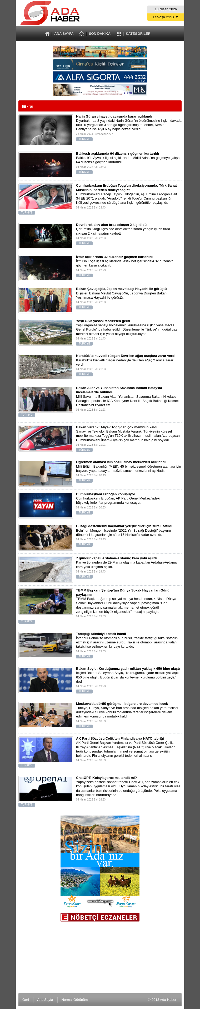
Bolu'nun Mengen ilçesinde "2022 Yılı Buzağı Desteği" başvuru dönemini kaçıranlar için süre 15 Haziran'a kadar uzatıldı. (100, 536)
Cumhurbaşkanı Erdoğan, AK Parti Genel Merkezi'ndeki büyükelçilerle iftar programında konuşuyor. (100, 504)
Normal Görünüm (75, 1000)
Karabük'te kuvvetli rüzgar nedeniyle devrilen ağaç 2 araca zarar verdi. (100, 366)
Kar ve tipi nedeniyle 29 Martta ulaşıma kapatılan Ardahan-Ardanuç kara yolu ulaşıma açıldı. (100, 568)
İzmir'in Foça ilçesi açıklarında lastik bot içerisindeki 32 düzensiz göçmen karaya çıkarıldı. (100, 267)
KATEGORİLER (138, 34)
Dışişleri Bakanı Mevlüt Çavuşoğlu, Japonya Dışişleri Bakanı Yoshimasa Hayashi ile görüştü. (100, 299)
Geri (25, 1000)
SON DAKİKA (100, 34)
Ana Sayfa (45, 1000)
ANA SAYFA (63, 34)
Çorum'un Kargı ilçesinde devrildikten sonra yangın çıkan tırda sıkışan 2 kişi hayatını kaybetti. (100, 235)
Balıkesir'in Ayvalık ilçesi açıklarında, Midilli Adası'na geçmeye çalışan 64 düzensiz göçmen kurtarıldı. (100, 164)
